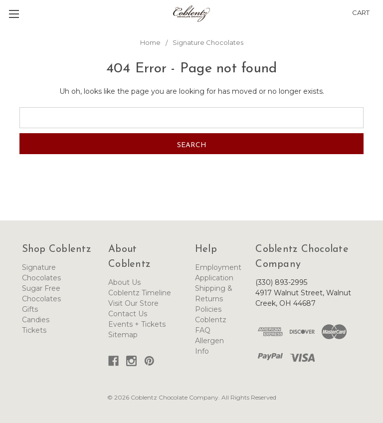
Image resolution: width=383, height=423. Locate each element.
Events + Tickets (137, 324)
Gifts (30, 309)
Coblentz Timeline (139, 292)
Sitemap (123, 334)
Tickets (34, 330)
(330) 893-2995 (281, 282)
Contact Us (127, 313)
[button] (379, 7)
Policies (208, 309)
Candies (35, 319)
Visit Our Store (133, 303)
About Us (124, 282)
